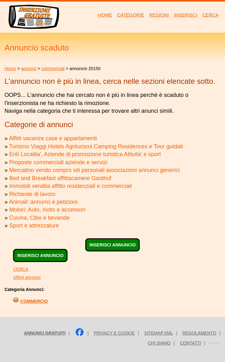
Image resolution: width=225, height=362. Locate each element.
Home (10, 68)
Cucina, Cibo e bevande (39, 218)
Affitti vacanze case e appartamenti (53, 138)
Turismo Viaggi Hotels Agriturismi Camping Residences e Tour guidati (96, 146)
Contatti (190, 343)
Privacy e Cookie (114, 333)
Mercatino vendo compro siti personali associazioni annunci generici (94, 170)
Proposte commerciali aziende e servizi (58, 162)
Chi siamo (159, 343)
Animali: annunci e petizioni (43, 202)
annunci (28, 68)
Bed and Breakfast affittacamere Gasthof (60, 178)
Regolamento (199, 333)
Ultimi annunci (26, 277)
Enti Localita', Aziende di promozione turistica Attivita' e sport (85, 154)
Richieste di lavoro (32, 194)
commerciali (53, 68)
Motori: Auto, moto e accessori (47, 210)
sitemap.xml (158, 333)
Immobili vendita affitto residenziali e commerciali (70, 186)
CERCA (20, 269)
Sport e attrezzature (34, 225)
